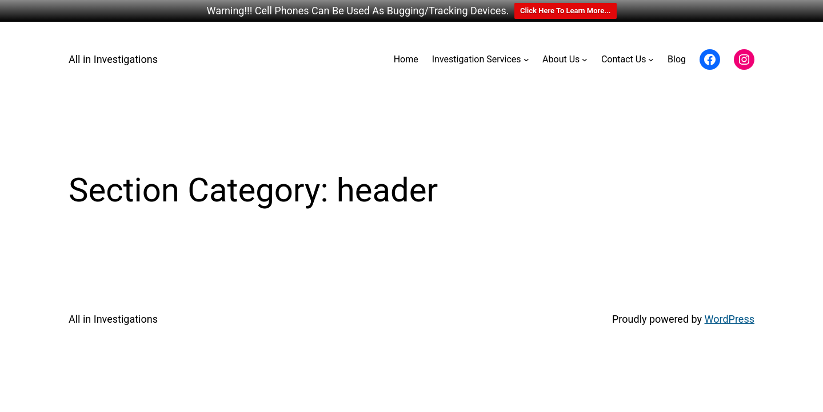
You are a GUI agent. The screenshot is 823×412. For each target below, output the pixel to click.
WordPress (729, 319)
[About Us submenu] (585, 59)
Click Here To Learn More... (565, 10)
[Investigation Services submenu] (526, 59)
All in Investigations (113, 59)
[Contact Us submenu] (651, 59)
